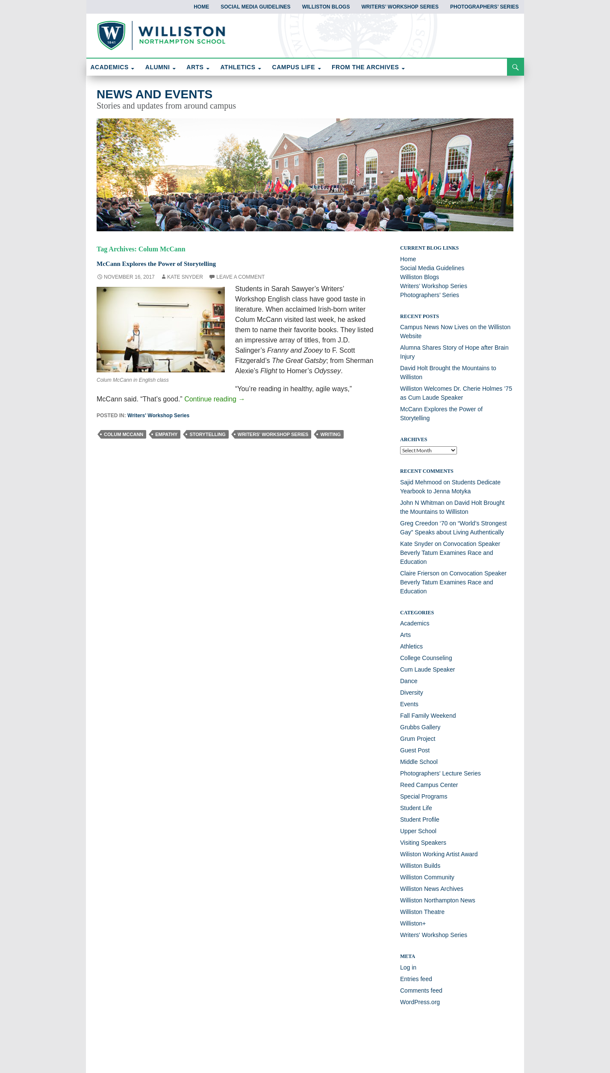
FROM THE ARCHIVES (365, 67)
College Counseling (426, 657)
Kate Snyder (185, 277)
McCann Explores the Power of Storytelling (176, 263)
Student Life (416, 808)
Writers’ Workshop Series (399, 7)
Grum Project (417, 738)
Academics (414, 623)
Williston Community (427, 877)
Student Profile (419, 819)
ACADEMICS (110, 67)
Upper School (418, 831)
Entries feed (416, 979)
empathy (166, 434)
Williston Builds (420, 865)
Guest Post (415, 750)
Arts (405, 634)
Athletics (411, 646)
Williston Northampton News (437, 900)
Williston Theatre (422, 911)
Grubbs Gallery (420, 727)
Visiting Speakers (423, 842)
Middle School (419, 761)
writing (330, 434)
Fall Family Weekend (428, 715)
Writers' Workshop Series (158, 416)
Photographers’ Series (484, 7)
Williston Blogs (326, 7)
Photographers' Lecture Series (440, 773)
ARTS (194, 67)
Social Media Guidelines (255, 7)
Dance (408, 681)
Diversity (411, 692)
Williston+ (413, 923)
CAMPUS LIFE (293, 67)
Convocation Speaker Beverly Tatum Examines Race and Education (450, 552)
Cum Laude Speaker (427, 669)
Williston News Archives (431, 888)
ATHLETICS (238, 67)
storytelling (207, 434)
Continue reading (214, 399)
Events (409, 704)
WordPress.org (420, 1002)
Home (201, 7)
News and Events (154, 94)
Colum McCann (123, 434)
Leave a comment (240, 277)
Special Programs (424, 796)
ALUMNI (157, 67)
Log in (408, 967)
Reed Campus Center (429, 784)
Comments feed (421, 990)
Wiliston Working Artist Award (439, 854)
